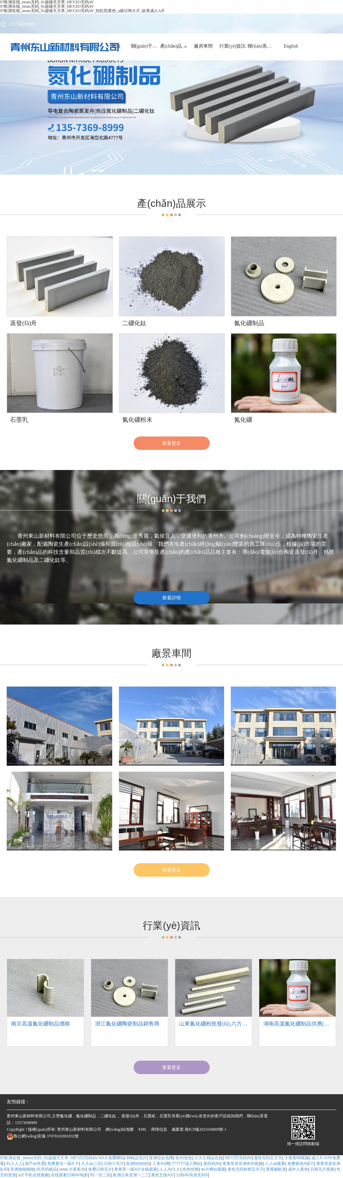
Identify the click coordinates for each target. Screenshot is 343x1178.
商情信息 (159, 1129)
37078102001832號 (43, 1136)
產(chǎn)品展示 (174, 46)
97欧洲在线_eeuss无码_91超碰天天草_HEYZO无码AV (48, 1158)
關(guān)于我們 (144, 46)
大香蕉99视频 (296, 1158)
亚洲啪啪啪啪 (22, 1169)
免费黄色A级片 (300, 1163)
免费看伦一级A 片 (63, 1163)
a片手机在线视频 (33, 1175)
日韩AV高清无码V (192, 1175)
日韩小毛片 (114, 1163)
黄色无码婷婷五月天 (245, 1169)
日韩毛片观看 (322, 1169)
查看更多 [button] (171, 1067)
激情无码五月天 (268, 1158)
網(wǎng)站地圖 (120, 1129)
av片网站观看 (213, 1169)
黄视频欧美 (276, 1169)
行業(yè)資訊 (232, 46)
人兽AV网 (160, 1163)
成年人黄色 (298, 1169)
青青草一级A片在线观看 (135, 1169)
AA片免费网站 (111, 1158)
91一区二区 (100, 1175)
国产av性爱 (35, 1163)
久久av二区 (91, 1163)
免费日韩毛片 (100, 1169)
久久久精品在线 (209, 1158)
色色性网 (191, 1169)
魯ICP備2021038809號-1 (206, 1129)
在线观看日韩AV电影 (69, 1175)
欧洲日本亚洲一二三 (131, 1175)
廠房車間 (203, 46)
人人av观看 (275, 1163)
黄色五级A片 (162, 1175)
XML (142, 1129)
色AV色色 (183, 1158)
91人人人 (14, 1163)
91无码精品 (47, 1169)
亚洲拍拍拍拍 (138, 1163)
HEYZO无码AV (238, 1158)
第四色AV (211, 1163)
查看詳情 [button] (171, 597)
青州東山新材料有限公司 (79, 1129)
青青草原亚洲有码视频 (242, 1163)
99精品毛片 (136, 1158)
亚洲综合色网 (161, 1158)
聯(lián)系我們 (261, 46)
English (291, 46)
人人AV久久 (170, 1169)
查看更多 (171, 443)
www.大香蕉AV (72, 1169)
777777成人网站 (186, 1163)
